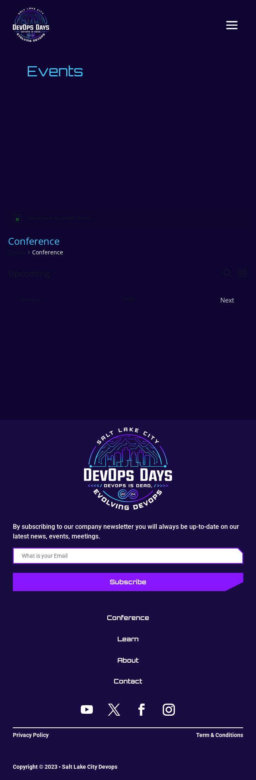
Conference (128, 618)
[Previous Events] (24, 300)
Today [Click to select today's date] (128, 299)
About (128, 660)
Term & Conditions (219, 735)
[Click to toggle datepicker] (32, 273)
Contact (128, 681)
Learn (128, 639)
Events (17, 252)
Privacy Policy (31, 735)
